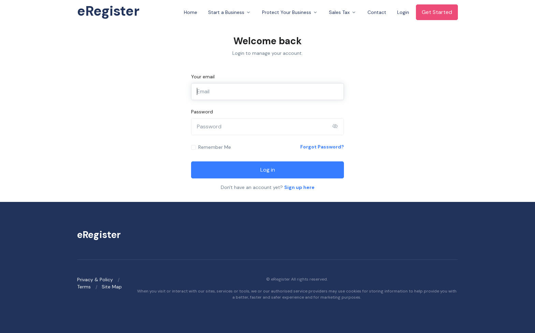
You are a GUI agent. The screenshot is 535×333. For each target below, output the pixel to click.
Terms (84, 287)
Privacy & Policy (95, 279)
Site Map (112, 287)
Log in (267, 169)
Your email (203, 77)
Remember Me (214, 147)
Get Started (437, 12)
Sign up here (299, 187)
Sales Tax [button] (339, 12)
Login (403, 12)
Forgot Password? (322, 147)
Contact (376, 12)
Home (190, 12)
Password (202, 112)
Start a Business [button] (226, 12)
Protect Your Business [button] (286, 12)
